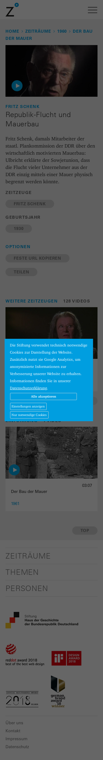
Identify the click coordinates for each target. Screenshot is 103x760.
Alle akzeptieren (43, 396)
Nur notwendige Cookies (29, 415)
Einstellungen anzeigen (28, 406)
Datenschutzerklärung (28, 388)
